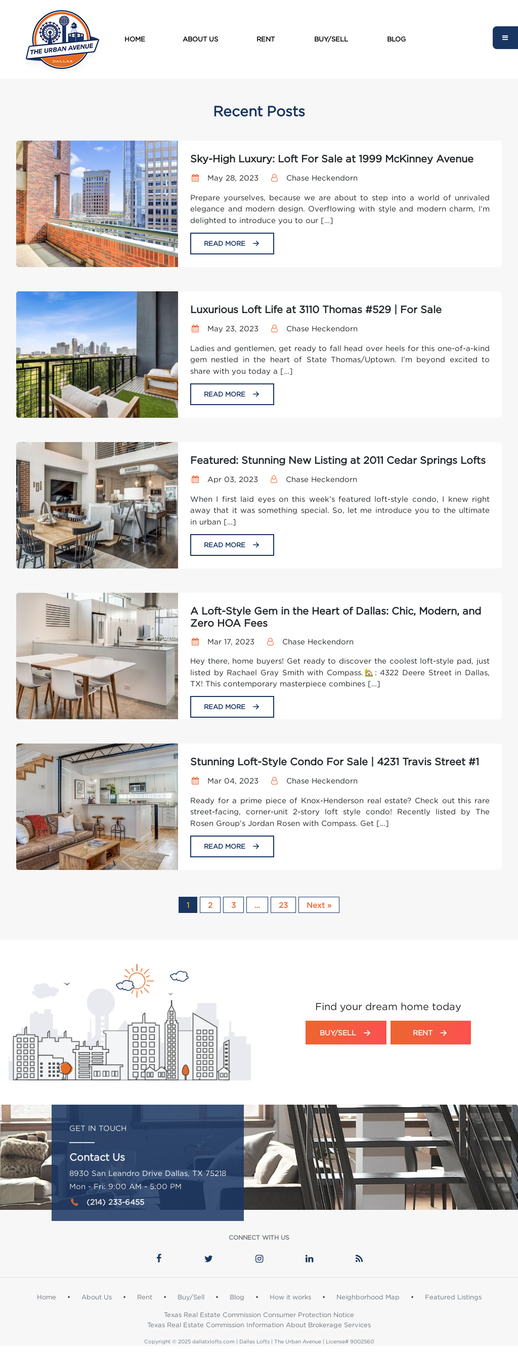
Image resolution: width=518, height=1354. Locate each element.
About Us (200, 38)
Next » (319, 905)
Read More (232, 243)
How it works (290, 1296)
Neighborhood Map (368, 1296)
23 (283, 905)
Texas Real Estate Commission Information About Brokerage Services (259, 1324)
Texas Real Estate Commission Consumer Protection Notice (259, 1314)
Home (134, 38)
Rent (265, 38)
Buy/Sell (331, 38)
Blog (396, 38)
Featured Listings (453, 1296)
